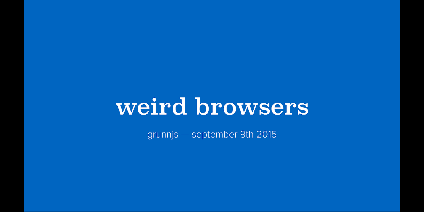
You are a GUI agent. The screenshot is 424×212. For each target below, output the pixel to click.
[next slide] (413, 199)
